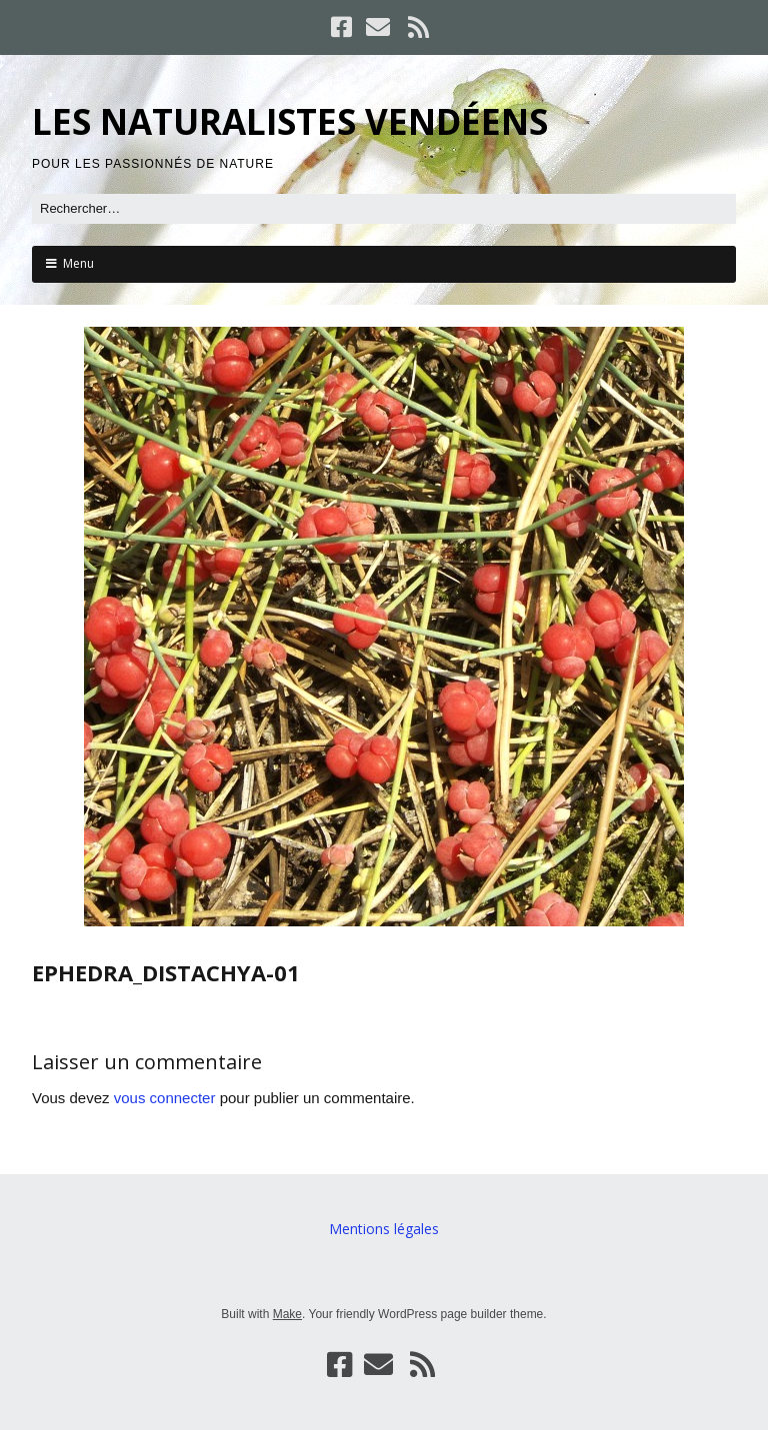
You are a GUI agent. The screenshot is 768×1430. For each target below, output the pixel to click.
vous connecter (165, 1097)
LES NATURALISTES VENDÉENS (290, 121)
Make (287, 1314)
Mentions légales (384, 1228)
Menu (78, 263)
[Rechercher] (384, 209)
